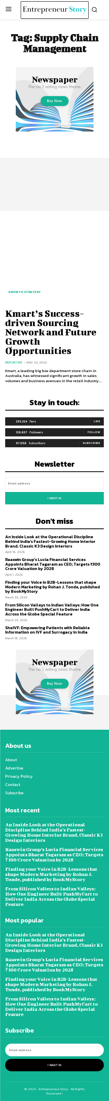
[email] (54, 483)
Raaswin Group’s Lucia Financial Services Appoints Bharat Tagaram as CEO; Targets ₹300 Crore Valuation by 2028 (52, 564)
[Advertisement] (54, 169)
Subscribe (91, 443)
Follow (94, 432)
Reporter (13, 362)
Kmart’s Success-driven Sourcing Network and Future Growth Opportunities (50, 332)
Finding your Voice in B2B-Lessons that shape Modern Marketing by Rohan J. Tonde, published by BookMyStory (52, 586)
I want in (54, 498)
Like (97, 421)
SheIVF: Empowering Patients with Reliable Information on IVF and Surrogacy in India (47, 630)
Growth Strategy (24, 292)
